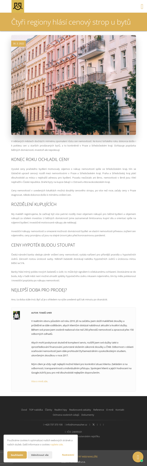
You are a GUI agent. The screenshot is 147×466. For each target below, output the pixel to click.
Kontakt (49, 414)
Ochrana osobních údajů (71, 414)
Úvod (20, 409)
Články (50, 409)
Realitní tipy (65, 409)
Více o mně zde (39, 381)
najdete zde (56, 444)
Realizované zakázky (87, 409)
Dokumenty (96, 414)
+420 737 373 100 (46, 423)
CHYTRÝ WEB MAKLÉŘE (85, 454)
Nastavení (68, 454)
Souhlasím (17, 455)
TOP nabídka (35, 409)
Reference (108, 409)
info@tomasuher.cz (71, 423)
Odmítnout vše (41, 455)
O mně (121, 409)
